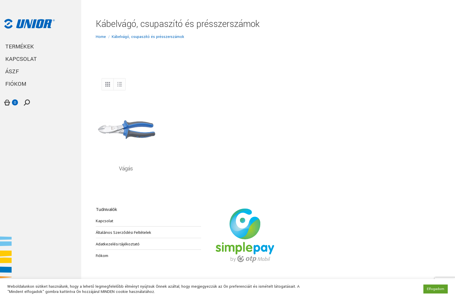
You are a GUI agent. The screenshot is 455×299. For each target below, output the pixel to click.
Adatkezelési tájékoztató (118, 244)
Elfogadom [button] (435, 289)
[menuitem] (40, 47)
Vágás (126, 168)
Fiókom (102, 255)
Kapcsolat (104, 220)
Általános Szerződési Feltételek (123, 232)
